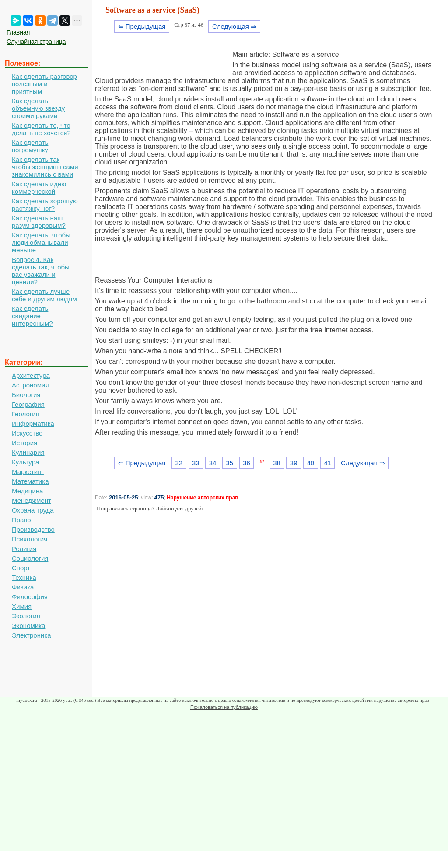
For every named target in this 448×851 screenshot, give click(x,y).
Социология (30, 558)
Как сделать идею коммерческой (39, 187)
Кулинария (28, 452)
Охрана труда (33, 510)
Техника (24, 577)
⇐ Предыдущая (142, 26)
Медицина (27, 491)
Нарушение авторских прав (202, 498)
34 (213, 463)
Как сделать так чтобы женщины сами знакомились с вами (45, 167)
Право (21, 519)
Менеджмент (31, 500)
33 (196, 463)
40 (311, 463)
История (24, 442)
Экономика (28, 625)
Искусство (27, 433)
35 (229, 463)
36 (246, 463)
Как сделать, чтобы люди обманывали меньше (41, 242)
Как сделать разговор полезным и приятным (44, 84)
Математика (30, 481)
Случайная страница (36, 41)
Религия (24, 548)
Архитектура (31, 375)
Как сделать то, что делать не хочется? (41, 129)
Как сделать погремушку (30, 146)
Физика (23, 587)
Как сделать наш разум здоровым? (39, 221)
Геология (25, 414)
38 (276, 463)
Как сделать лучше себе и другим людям (44, 295)
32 (178, 463)
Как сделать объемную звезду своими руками (38, 108)
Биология (26, 394)
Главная (18, 32)
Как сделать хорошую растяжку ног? (45, 204)
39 (294, 463)
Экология (26, 616)
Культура (25, 462)
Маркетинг (28, 471)
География (28, 404)
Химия (22, 606)
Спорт (21, 568)
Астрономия (30, 385)
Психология (29, 539)
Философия (30, 596)
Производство (33, 529)
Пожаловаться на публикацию (224, 707)
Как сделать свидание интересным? (32, 316)
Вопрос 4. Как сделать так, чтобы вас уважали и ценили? (41, 271)
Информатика (33, 423)
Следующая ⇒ (234, 26)
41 (327, 463)
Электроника (31, 635)
